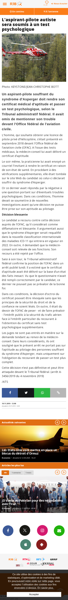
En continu (17, 11)
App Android (41, 544)
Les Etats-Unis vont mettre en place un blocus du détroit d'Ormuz (29, 451)
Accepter (34, 594)
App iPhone (25, 544)
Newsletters (59, 530)
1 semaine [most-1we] (16, 472)
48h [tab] (5, 472)
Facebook (8, 530)
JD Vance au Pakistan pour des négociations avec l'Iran (32, 502)
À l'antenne (51, 11)
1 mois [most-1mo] (28, 472)
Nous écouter (60, 3)
